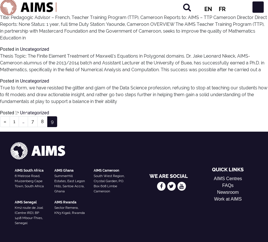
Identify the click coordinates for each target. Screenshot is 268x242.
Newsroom (228, 192)
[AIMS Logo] (28, 7)
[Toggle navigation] (258, 7)
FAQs (227, 185)
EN (208, 9)
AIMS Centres (228, 178)
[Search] (187, 7)
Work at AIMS (228, 199)
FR (222, 9)
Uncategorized (34, 49)
